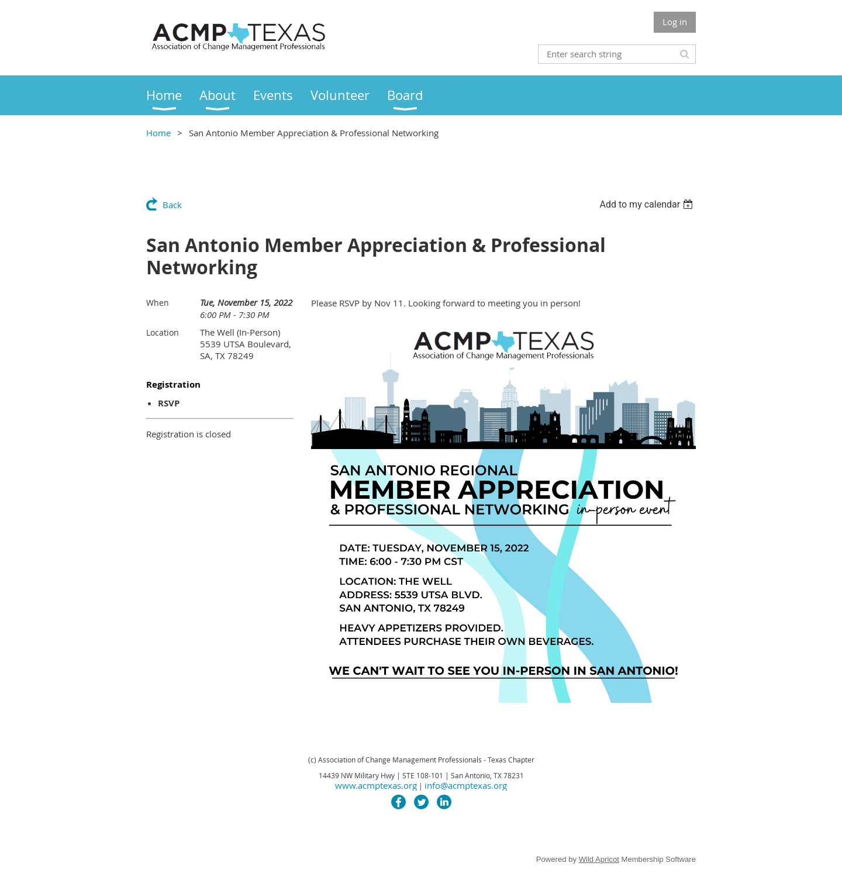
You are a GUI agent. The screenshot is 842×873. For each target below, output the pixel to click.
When (157, 302)
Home (158, 133)
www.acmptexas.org (376, 785)
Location (162, 332)
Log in (674, 21)
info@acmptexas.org (466, 785)
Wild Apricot (599, 859)
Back (172, 205)
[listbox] (647, 204)
